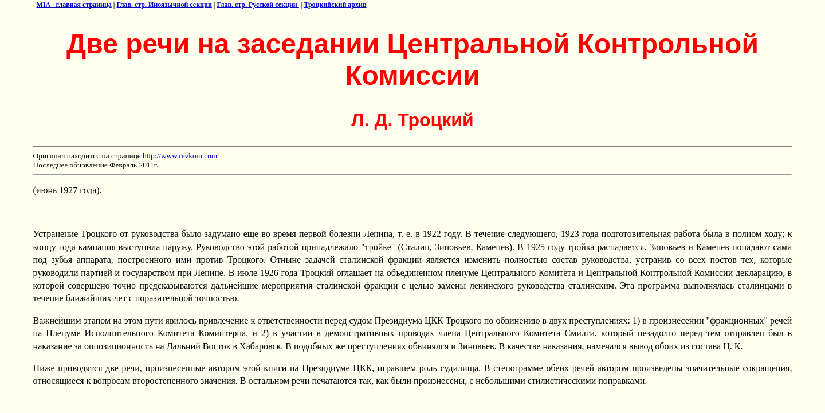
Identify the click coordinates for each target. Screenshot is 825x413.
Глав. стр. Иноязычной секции (164, 5)
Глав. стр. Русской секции (257, 5)
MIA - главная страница (74, 5)
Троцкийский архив (335, 5)
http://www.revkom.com (180, 155)
